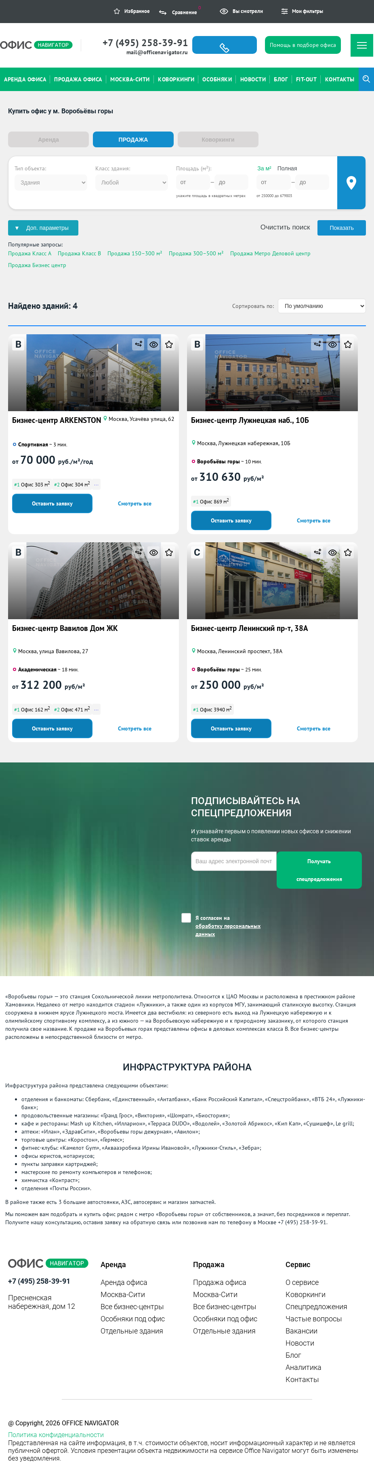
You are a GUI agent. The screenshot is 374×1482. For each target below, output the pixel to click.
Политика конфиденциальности (56, 1434)
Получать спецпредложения (319, 869)
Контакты (302, 1379)
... (96, 483)
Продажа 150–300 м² (134, 253)
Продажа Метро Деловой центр (270, 253)
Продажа (133, 139)
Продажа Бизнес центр (37, 264)
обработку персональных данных (228, 929)
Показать (342, 227)
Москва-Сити (123, 1294)
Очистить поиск (285, 227)
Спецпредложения (316, 1306)
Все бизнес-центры (132, 1306)
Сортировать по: (253, 305)
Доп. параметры (47, 227)
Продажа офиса (219, 1282)
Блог (293, 1354)
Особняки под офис (133, 1318)
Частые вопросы (314, 1318)
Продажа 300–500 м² (196, 253)
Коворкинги (218, 139)
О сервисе (302, 1282)
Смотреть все (134, 503)
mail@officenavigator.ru (157, 52)
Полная (287, 168)
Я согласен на (236, 926)
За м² (264, 168)
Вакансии (301, 1330)
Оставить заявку (52, 503)
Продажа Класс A (29, 253)
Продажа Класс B (79, 253)
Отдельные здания (132, 1330)
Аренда (48, 139)
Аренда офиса (124, 1282)
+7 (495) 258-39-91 (145, 42)
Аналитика (303, 1367)
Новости (300, 1342)
